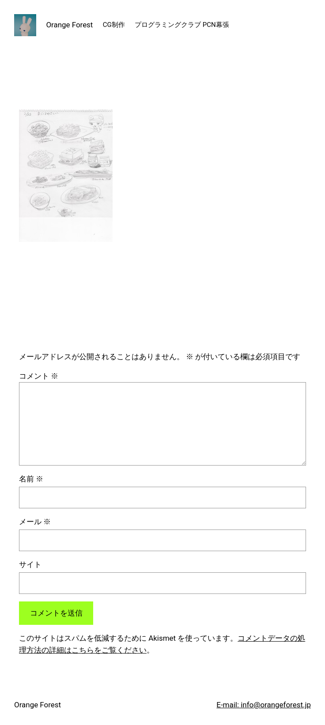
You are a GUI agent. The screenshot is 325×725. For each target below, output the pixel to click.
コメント (38, 376)
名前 (31, 478)
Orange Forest (69, 24)
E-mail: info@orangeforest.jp (263, 704)
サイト (30, 564)
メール (35, 521)
